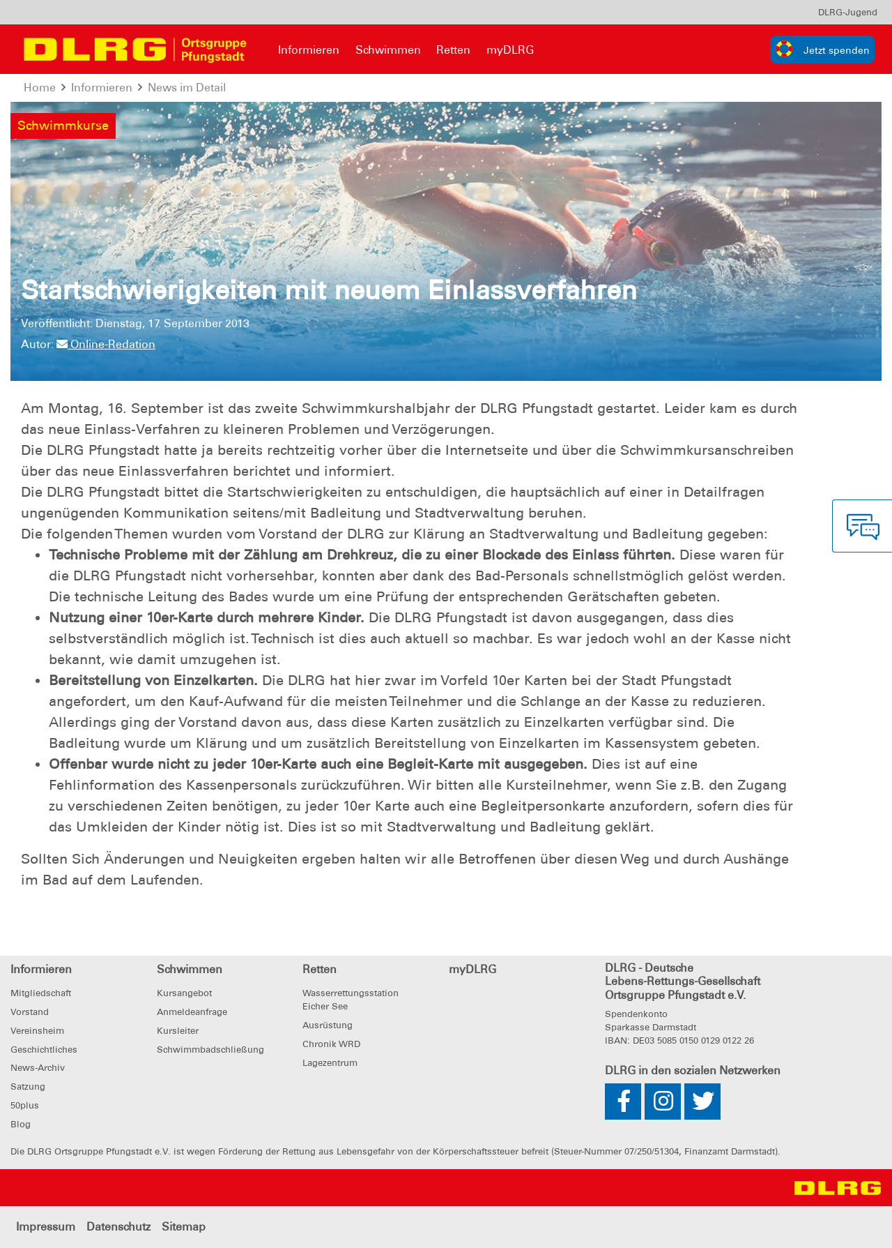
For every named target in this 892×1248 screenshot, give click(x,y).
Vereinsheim (37, 1030)
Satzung (27, 1086)
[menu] (848, 12)
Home (40, 87)
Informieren (308, 50)
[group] (822, 49)
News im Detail (187, 87)
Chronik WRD (331, 1044)
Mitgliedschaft (40, 993)
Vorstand (29, 1012)
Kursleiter (178, 1030)
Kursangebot (184, 993)
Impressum (45, 1226)
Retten (453, 50)
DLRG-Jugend (847, 12)
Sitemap (184, 1226)
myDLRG (510, 50)
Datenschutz (118, 1226)
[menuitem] (848, 12)
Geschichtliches (43, 1049)
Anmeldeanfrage (192, 1012)
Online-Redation (105, 344)
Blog (20, 1124)
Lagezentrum (329, 1063)
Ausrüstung (327, 1025)
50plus (24, 1105)
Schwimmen (388, 50)
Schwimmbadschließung (210, 1049)
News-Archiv (37, 1067)
